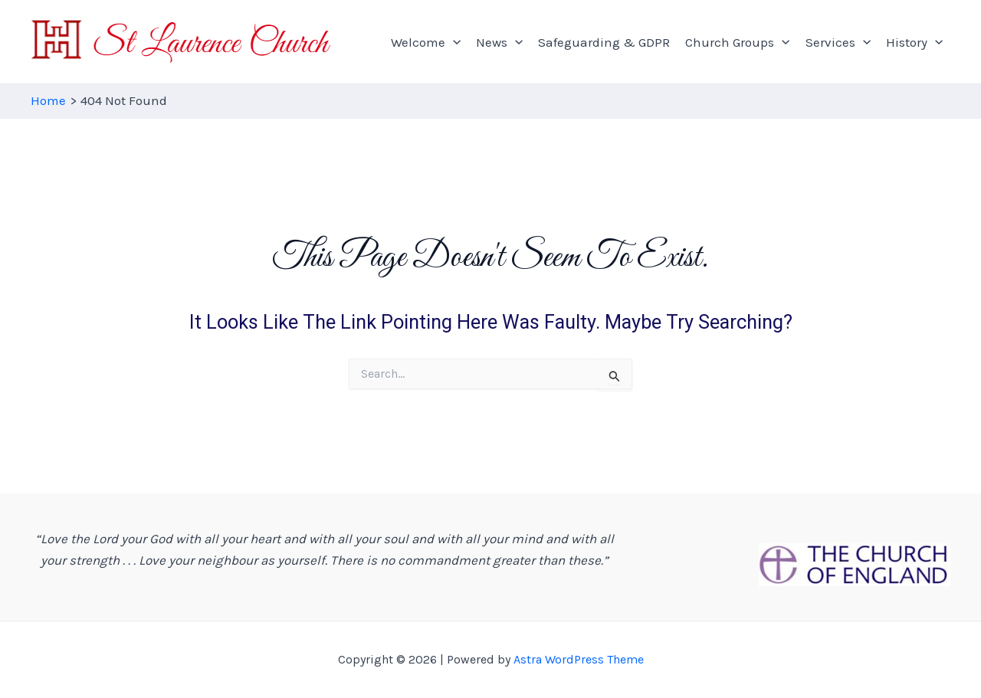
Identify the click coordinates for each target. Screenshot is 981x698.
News (499, 42)
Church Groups (737, 42)
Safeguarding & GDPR (604, 42)
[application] (453, 42)
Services (838, 42)
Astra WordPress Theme (578, 659)
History (914, 42)
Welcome (426, 42)
